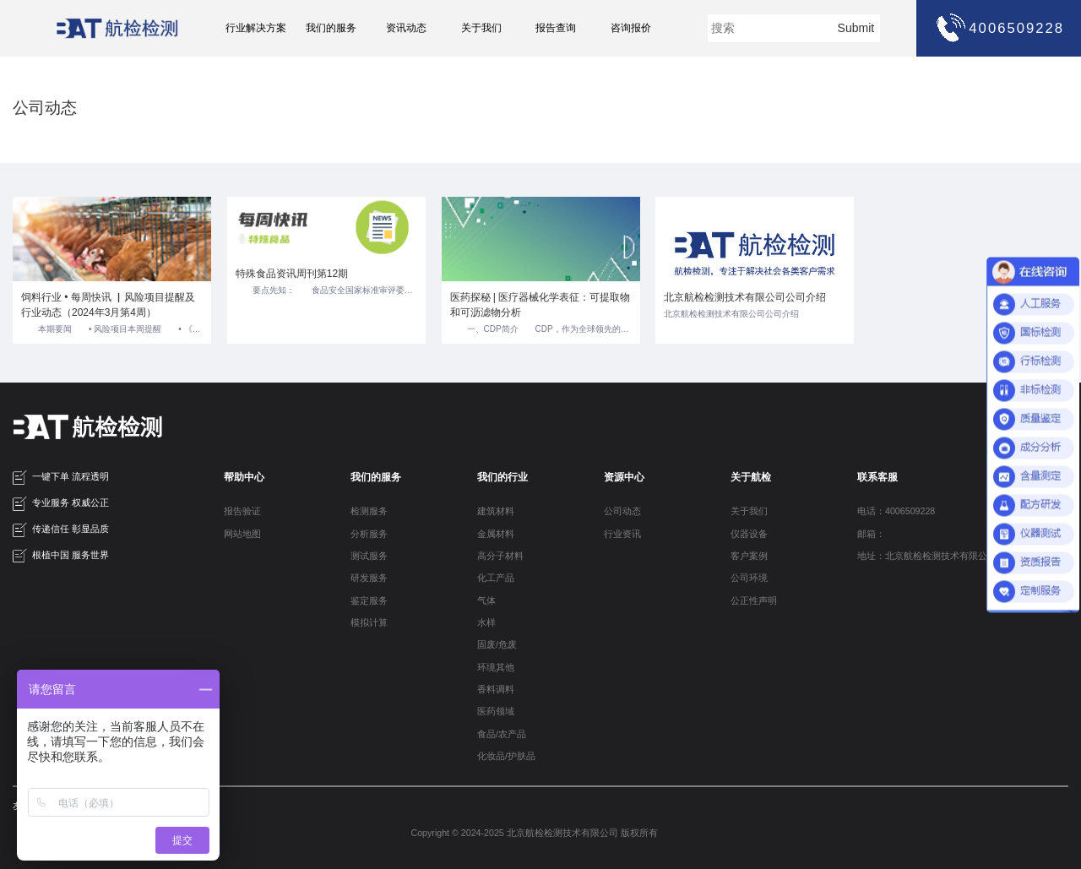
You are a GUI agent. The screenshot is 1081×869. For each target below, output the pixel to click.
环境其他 (495, 667)
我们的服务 (331, 28)
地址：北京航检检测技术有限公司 (927, 556)
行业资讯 (622, 534)
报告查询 (555, 28)
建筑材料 (495, 511)
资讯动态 (406, 28)
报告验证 (242, 511)
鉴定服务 (369, 600)
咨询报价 (631, 28)
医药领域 (495, 711)
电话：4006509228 (896, 511)
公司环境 (749, 578)
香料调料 (495, 689)
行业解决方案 (255, 28)
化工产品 (495, 578)
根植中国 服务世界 (61, 556)
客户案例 (749, 556)
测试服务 (369, 556)
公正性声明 (754, 600)
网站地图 (242, 534)
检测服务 (369, 511)
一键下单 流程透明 (61, 477)
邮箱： (871, 534)
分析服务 (369, 534)
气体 (486, 600)
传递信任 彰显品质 (61, 530)
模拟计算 (369, 622)
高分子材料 (500, 556)
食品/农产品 (501, 734)
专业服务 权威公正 (61, 504)
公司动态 (622, 511)
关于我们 (481, 28)
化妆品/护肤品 (506, 756)
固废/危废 (497, 644)
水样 (486, 622)
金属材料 (495, 534)
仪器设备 (749, 534)
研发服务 (369, 578)
